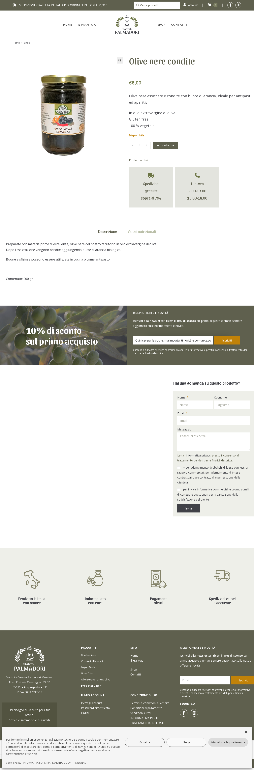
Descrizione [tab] (107, 231)
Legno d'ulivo (89, 667)
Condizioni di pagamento (146, 708)
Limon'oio (87, 673)
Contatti (135, 674)
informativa (197, 350)
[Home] (16, 42)
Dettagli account (91, 703)
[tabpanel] (127, 263)
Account (190, 5)
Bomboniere (88, 655)
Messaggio (184, 429)
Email (181, 413)
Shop (27, 42)
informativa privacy (198, 455)
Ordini (85, 713)
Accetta (144, 742)
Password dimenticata (95, 708)
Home (134, 655)
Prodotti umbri (138, 160)
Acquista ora (165, 145)
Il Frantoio (136, 660)
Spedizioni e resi (140, 713)
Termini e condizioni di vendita (149, 703)
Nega (186, 742)
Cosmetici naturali (92, 661)
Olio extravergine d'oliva (96, 679)
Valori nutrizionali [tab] (142, 231)
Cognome (220, 397)
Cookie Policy (13, 762)
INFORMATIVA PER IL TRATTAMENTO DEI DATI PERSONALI (54, 762)
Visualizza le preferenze (228, 742)
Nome (181, 397)
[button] (246, 732)
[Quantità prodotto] (139, 145)
